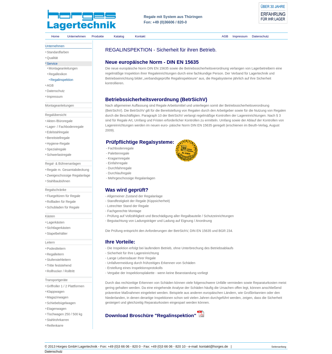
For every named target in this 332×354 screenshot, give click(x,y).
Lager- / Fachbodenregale (65, 126)
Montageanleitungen (63, 68)
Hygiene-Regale (58, 143)
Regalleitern (55, 254)
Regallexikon (58, 74)
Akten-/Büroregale (60, 121)
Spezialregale (56, 149)
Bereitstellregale (58, 138)
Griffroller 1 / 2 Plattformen (65, 286)
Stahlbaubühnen (58, 181)
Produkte (98, 36)
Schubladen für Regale (63, 207)
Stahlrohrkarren (58, 320)
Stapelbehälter (57, 233)
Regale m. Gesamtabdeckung (68, 170)
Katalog (119, 36)
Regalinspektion (62, 80)
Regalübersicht (55, 115)
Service (52, 63)
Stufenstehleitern (59, 260)
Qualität (52, 58)
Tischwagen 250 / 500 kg (64, 314)
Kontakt (140, 36)
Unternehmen (76, 36)
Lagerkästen (56, 222)
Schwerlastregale (59, 154)
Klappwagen (56, 291)
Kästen (50, 216)
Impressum (240, 36)
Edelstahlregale (58, 132)
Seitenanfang (278, 346)
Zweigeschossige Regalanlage (68, 175)
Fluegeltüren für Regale (63, 196)
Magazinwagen (57, 297)
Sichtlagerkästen (59, 228)
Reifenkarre (55, 325)
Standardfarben (58, 52)
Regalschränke (55, 190)
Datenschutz (260, 36)
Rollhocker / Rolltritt (61, 271)
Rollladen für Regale (61, 201)
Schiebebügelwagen (61, 303)
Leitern (50, 242)
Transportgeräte (56, 280)
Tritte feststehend (59, 265)
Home (55, 36)
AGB (225, 36)
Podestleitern (56, 248)
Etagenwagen (57, 308)
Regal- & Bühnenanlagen (63, 163)
